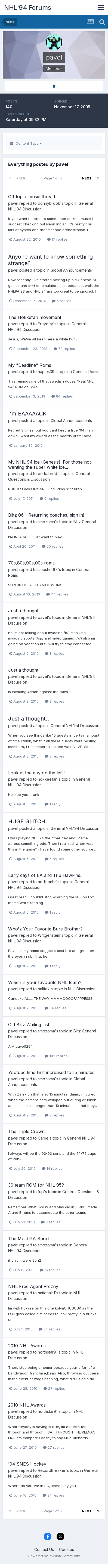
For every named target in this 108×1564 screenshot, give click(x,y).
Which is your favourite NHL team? (44, 982)
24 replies (53, 1495)
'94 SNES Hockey (27, 1464)
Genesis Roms (85, 371)
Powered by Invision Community (54, 1556)
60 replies (52, 546)
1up (41, 1191)
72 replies (64, 348)
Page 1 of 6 (53, 178)
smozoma (46, 521)
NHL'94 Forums (27, 7)
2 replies (54, 1115)
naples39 (46, 371)
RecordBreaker (52, 1470)
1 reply (52, 804)
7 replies (50, 1222)
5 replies (61, 301)
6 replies (49, 498)
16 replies (50, 1270)
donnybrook (49, 203)
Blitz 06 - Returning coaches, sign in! (46, 515)
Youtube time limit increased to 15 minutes (51, 1072)
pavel (13, 203)
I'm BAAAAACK (27, 413)
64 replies (55, 1008)
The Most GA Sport (28, 1238)
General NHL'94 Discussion (75, 725)
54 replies (49, 1329)
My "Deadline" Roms (29, 365)
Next (87, 178)
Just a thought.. (24, 610)
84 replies (62, 396)
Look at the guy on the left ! (36, 772)
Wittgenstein (49, 935)
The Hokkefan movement (34, 317)
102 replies (56, 1056)
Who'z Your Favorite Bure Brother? (45, 929)
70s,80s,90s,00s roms (31, 563)
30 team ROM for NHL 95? (36, 1185)
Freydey (45, 323)
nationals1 (46, 1292)
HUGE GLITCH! (27, 821)
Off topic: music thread (31, 196)
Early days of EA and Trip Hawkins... (46, 875)
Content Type (26, 143)
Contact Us (44, 1549)
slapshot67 (48, 569)
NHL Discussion (81, 988)
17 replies (57, 239)
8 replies (54, 653)
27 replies (54, 1388)
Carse (43, 1138)
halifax (44, 988)
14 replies (52, 1168)
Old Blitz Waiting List (28, 1024)
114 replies (57, 594)
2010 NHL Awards (27, 1345)
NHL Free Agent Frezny (33, 1286)
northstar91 (47, 1352)
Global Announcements (71, 270)
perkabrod (47, 473)
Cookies (66, 1549)
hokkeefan (47, 779)
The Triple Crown (26, 1131)
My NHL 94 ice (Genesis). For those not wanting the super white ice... (49, 464)
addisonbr (47, 881)
